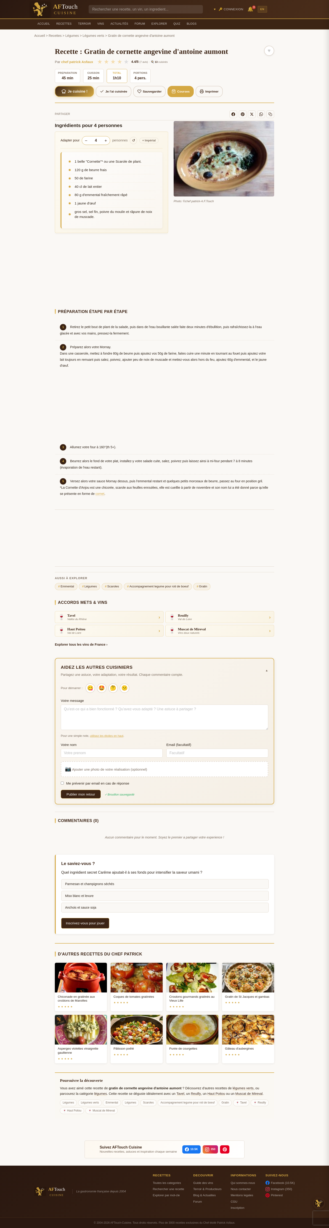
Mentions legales (242, 1195)
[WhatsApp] (261, 114)
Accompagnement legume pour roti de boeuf (157, 586)
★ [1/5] (99, 61)
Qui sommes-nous (243, 1183)
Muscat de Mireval (249, 1093)
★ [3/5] (113, 61)
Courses (181, 91)
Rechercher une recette (168, 1189)
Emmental (66, 586)
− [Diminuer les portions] (86, 140)
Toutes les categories (167, 1183)
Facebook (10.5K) (280, 1183)
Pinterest (274, 1195)
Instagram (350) (278, 1189)
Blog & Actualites (204, 1195)
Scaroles (112, 586)
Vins (100, 23)
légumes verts (243, 1088)
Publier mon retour (80, 794)
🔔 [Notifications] (251, 9)
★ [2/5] (106, 61)
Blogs (191, 23)
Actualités (119, 23)
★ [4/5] (119, 61)
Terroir (84, 23)
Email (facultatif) (178, 745)
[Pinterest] (243, 114)
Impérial (149, 140)
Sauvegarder (149, 91)
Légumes (72, 35)
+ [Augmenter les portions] (105, 140)
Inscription (237, 1207)
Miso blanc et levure (79, 896)
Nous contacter (241, 1189)
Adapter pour (70, 140)
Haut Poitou (216, 1093)
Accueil (43, 23)
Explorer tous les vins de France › (81, 644)
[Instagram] (210, 1149)
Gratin (202, 586)
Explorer (159, 23)
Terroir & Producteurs (207, 1189)
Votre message (72, 701)
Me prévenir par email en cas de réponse (95, 783)
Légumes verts (93, 35)
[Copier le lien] (270, 114)
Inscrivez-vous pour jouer (85, 923)
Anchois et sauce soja (80, 907)
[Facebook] (233, 114)
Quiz (176, 23)
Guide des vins (203, 1183)
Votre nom (69, 745)
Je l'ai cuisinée (113, 91)
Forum (140, 23)
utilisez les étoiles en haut (106, 735)
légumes (100, 1093)
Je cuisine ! (74, 91)
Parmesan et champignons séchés (89, 884)
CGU (234, 1201)
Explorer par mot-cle (166, 1195)
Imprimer (209, 91)
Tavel (180, 1093)
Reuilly (196, 1093)
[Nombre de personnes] (96, 140)
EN (262, 9)
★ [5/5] (126, 61)
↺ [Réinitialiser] (133, 140)
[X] (252, 114)
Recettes (64, 23)
